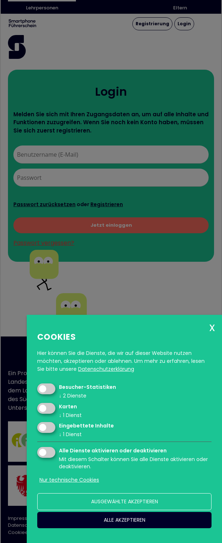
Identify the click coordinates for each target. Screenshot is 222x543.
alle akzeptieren (124, 520)
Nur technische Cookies (69, 479)
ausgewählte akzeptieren (124, 501)
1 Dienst (70, 415)
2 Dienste (72, 395)
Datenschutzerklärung (106, 369)
